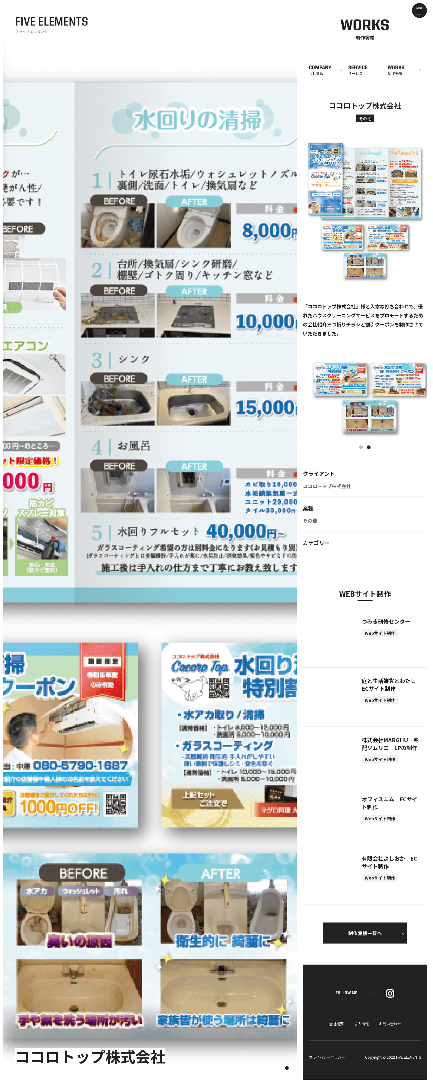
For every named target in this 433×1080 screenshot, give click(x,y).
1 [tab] (361, 448)
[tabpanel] (365, 398)
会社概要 (336, 1023)
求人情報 (361, 1023)
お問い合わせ (390, 1023)
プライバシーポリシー (327, 1057)
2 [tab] (369, 448)
